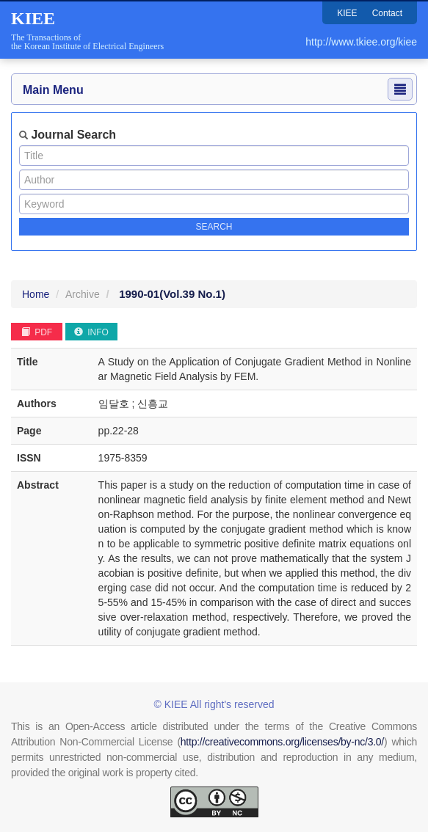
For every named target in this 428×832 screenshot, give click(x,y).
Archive (82, 294)
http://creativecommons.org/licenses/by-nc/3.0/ (282, 742)
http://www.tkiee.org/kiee (361, 42)
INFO (91, 332)
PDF (36, 332)
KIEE (347, 13)
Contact (387, 13)
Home (35, 294)
